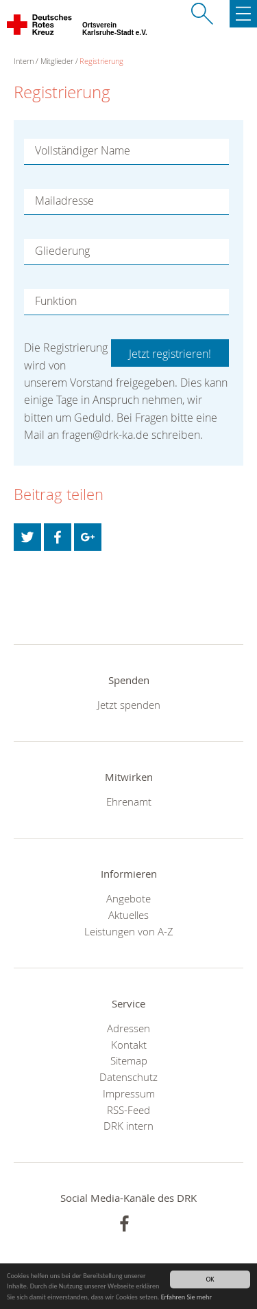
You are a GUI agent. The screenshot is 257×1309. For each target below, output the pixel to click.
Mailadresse (64, 200)
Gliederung (62, 250)
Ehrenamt (128, 801)
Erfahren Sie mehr (186, 1297)
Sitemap (128, 1060)
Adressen (128, 1028)
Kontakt (129, 1044)
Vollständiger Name (82, 150)
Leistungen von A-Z (128, 931)
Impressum (129, 1093)
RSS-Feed (128, 1110)
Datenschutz (128, 1077)
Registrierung (101, 61)
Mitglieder (56, 61)
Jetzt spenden (128, 705)
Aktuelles (128, 915)
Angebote (128, 898)
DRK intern (128, 1125)
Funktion (56, 300)
